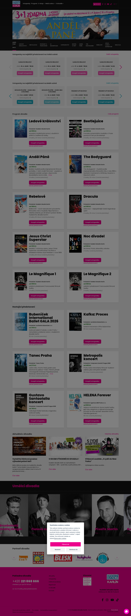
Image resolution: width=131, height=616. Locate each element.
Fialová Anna (17, 529)
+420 (25, 581)
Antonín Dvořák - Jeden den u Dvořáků (25, 91)
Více (50, 175)
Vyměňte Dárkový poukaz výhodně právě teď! (24, 460)
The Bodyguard (97, 156)
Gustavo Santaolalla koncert (39, 398)
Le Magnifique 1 (42, 274)
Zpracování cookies (60, 538)
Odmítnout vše (73, 549)
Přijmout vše (65, 544)
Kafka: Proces (96, 314)
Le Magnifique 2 (97, 274)
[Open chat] (126, 611)
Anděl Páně (39, 156)
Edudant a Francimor (79, 91)
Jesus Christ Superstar (40, 238)
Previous (15, 558)
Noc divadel (94, 236)
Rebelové (37, 196)
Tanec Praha (40, 355)
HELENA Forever (97, 395)
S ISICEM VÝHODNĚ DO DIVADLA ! (64, 459)
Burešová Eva (113, 529)
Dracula (91, 196)
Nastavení (57, 549)
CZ (114, 4)
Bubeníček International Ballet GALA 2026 (43, 318)
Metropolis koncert (93, 357)
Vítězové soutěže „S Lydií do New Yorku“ (100, 460)
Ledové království (24, 62)
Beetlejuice (93, 121)
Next (116, 558)
